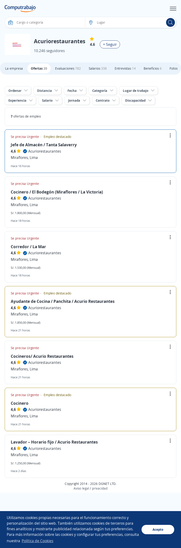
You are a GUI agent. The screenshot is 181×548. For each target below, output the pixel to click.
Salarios (98, 68)
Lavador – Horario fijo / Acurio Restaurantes (54, 442)
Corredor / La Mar (28, 246)
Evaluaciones (68, 68)
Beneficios (153, 68)
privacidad (99, 488)
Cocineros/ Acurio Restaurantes (42, 356)
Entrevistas (125, 68)
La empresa (14, 68)
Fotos (173, 68)
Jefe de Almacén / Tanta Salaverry (44, 144)
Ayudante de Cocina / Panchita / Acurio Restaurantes (63, 301)
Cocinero (19, 403)
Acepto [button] (158, 529)
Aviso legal (81, 488)
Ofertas (39, 68)
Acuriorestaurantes (44, 151)
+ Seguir (110, 44)
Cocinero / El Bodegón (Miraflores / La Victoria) (57, 192)
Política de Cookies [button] (37, 540)
